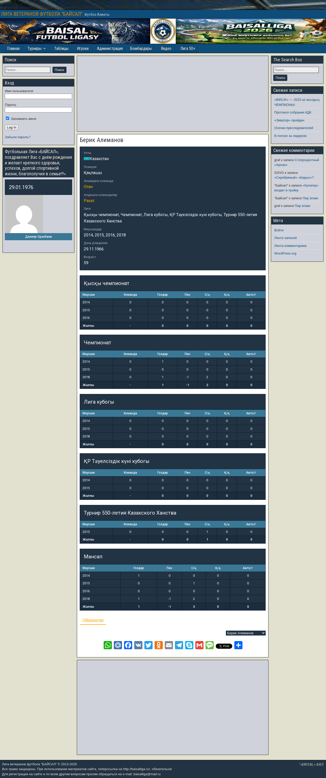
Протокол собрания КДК (292, 112)
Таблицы (61, 48)
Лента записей (285, 238)
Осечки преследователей (293, 128)
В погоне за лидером (290, 136)
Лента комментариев (290, 246)
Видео (166, 48)
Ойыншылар (93, 620)
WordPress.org (285, 253)
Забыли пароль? (17, 137)
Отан (88, 186)
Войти (278, 230)
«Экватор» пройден (289, 120)
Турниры (35, 48)
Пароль (10, 105)
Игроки (83, 48)
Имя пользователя (19, 91)
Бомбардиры (141, 48)
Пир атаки (310, 198)
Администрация (110, 48)
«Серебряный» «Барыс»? (294, 177)
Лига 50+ (187, 48)
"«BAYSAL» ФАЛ (311, 764)
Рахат (89, 200)
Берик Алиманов (101, 140)
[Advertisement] (172, 93)
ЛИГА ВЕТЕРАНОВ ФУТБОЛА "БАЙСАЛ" (41, 14)
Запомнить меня (21, 119)
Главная (13, 48)
